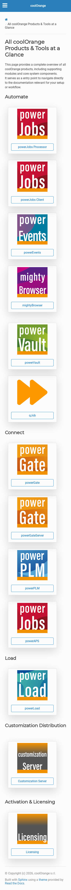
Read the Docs (14, 883)
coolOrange (38, 6)
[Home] (6, 19)
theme (43, 880)
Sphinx (22, 880)
